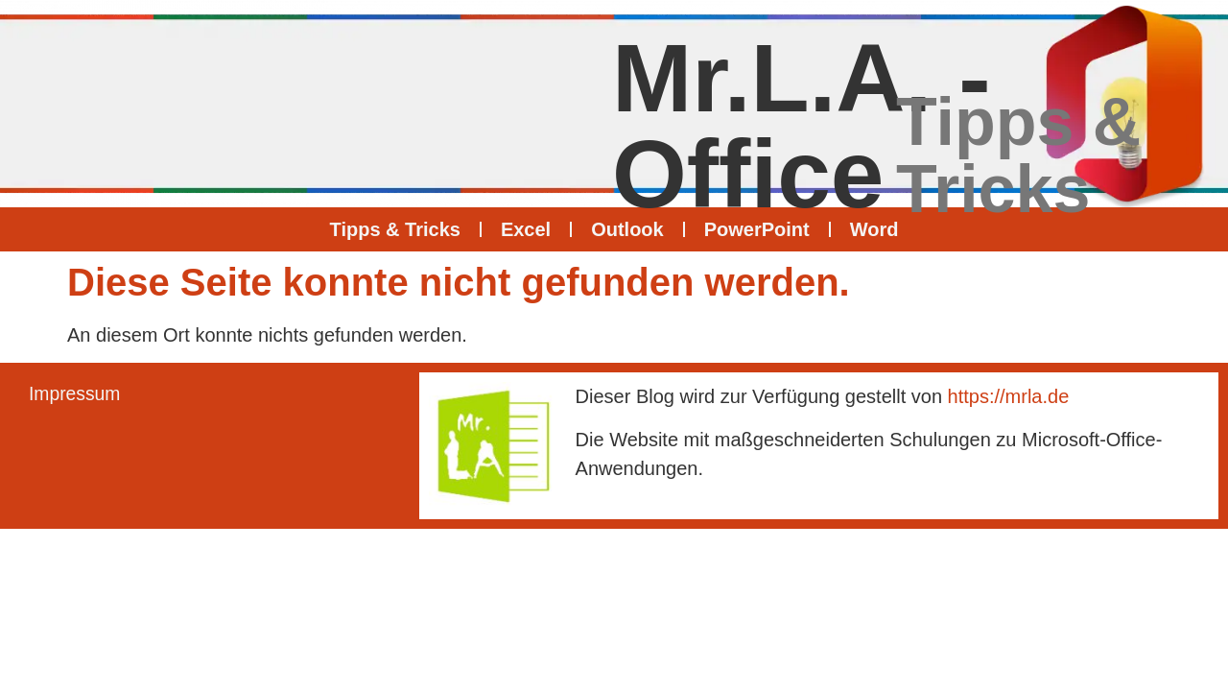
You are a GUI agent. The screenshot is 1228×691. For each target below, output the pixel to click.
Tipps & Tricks (395, 229)
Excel (526, 229)
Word (874, 229)
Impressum (76, 394)
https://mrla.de (1009, 396)
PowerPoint (757, 229)
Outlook (627, 229)
